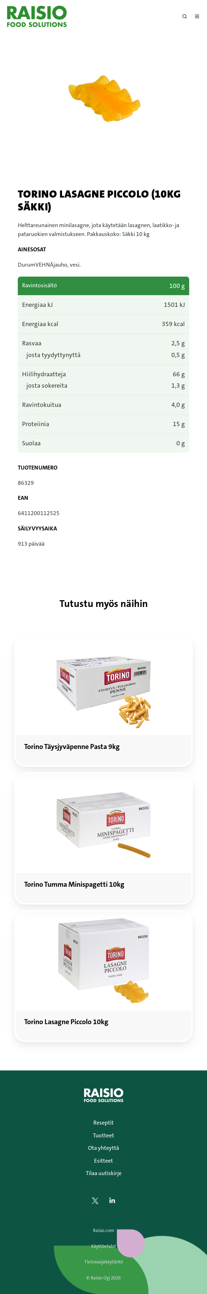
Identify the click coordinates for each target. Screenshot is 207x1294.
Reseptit (103, 1122)
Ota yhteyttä (103, 1148)
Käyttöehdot (103, 1246)
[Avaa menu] (197, 16)
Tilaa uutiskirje (103, 1173)
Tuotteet (103, 1135)
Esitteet (103, 1160)
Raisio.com (103, 1230)
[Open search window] (184, 16)
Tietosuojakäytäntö (103, 1262)
